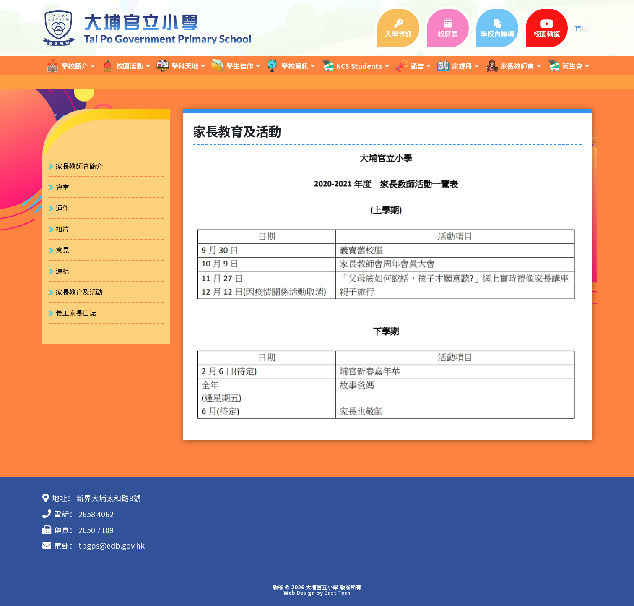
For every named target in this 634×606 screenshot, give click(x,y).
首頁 (581, 28)
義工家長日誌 (76, 313)
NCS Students (351, 65)
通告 (409, 65)
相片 (62, 229)
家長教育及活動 (79, 292)
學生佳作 (231, 65)
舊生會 (564, 65)
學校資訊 (286, 65)
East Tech (337, 592)
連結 (62, 271)
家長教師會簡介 (79, 166)
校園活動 (121, 65)
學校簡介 (66, 65)
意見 (62, 250)
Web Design (299, 592)
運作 (62, 208)
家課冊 (454, 65)
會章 (62, 187)
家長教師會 (509, 65)
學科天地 (177, 65)
